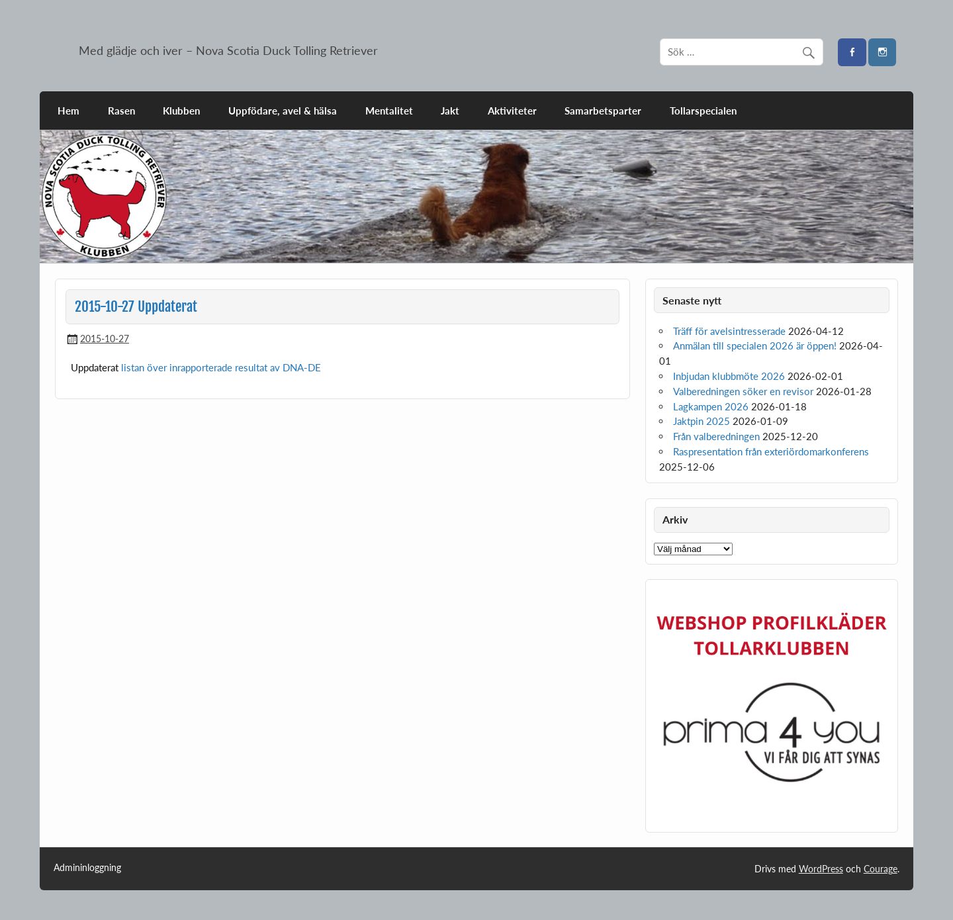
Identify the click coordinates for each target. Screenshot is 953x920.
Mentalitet (389, 110)
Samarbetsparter (603, 110)
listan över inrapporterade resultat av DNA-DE (221, 367)
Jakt (450, 110)
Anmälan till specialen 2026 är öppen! (755, 345)
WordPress (821, 868)
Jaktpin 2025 (701, 421)
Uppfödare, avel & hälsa (282, 110)
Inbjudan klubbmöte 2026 (729, 376)
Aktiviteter (512, 110)
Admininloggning (87, 867)
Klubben (181, 110)
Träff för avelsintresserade (729, 331)
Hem (68, 110)
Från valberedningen (716, 436)
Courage (880, 868)
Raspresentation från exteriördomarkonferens (771, 451)
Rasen (121, 110)
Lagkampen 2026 (711, 406)
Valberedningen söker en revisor (743, 391)
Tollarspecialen (703, 110)
